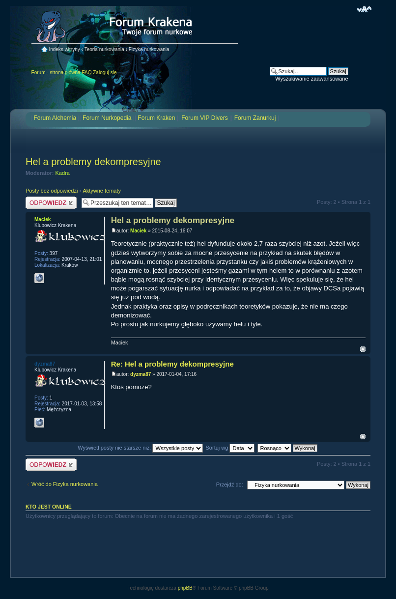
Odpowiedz (51, 203)
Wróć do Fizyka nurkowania (64, 484)
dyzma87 (140, 374)
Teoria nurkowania (104, 49)
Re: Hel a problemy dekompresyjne (172, 364)
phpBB (185, 588)
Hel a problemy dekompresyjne (93, 161)
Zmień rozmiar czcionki (364, 9)
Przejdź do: (229, 484)
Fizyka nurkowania (149, 49)
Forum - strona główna (56, 72)
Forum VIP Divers (204, 117)
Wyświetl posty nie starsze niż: (140, 448)
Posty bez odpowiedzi (52, 191)
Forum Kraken (156, 117)
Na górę (363, 349)
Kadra (63, 173)
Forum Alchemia (54, 117)
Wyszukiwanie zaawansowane (311, 79)
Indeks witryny (64, 49)
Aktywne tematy (102, 191)
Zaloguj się (104, 72)
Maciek (138, 230)
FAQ (86, 72)
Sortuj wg (230, 448)
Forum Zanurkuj (255, 117)
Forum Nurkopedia (107, 117)
